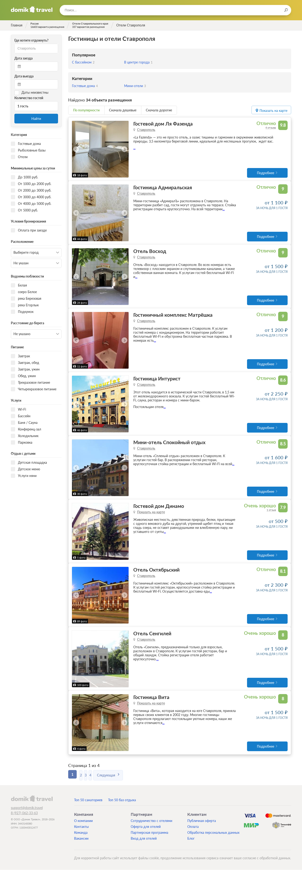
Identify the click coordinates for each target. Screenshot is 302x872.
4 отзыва (270, 127)
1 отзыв (271, 511)
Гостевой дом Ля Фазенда (163, 123)
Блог (191, 840)
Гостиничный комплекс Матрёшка (173, 315)
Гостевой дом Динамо (158, 507)
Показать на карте (151, 513)
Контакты (81, 829)
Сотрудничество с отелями (151, 823)
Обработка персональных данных (213, 835)
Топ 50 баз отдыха (122, 802)
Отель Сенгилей (152, 635)
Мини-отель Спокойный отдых (169, 443)
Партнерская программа (149, 835)
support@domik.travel (27, 810)
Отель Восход (149, 251)
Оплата (193, 829)
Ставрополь (146, 130)
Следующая (124, 776)
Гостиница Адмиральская (162, 187)
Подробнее (265, 173)
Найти (36, 119)
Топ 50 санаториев (88, 802)
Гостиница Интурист (156, 379)
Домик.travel (32, 9)
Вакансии (81, 840)
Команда (81, 835)
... (134, 148)
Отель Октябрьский (156, 571)
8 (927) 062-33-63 (24, 815)
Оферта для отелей (146, 829)
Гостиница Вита (151, 699)
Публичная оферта (201, 823)
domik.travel (32, 800)
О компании (83, 823)
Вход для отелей (144, 840)
